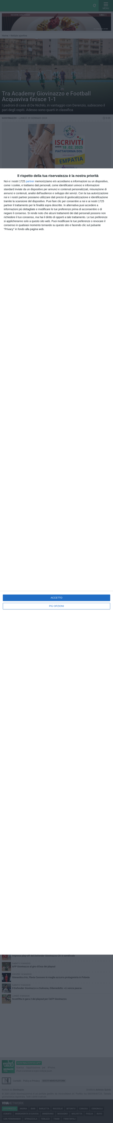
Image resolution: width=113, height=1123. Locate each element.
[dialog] (56, 561)
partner (30, 181)
